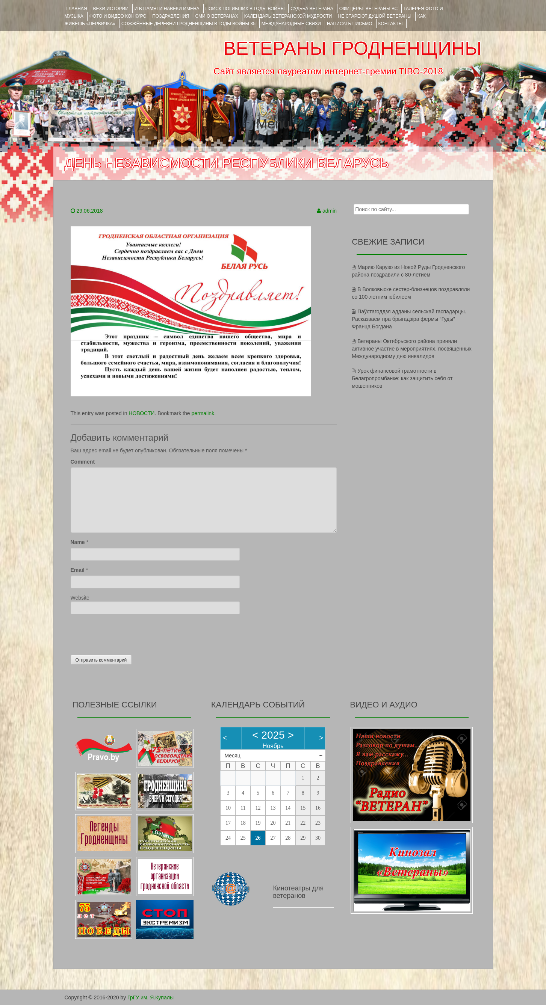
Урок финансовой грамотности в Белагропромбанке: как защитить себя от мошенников (402, 378)
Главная (77, 8)
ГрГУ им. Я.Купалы (150, 997)
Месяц (232, 756)
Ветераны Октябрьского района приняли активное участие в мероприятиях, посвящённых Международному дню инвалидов (412, 348)
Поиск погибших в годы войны (245, 8)
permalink (202, 413)
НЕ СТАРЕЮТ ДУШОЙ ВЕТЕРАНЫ (374, 16)
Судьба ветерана (311, 8)
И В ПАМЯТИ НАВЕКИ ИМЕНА (167, 8)
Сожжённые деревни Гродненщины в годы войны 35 (188, 23)
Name (78, 542)
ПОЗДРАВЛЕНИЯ (170, 16)
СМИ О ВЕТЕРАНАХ (216, 16)
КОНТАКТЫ (390, 23)
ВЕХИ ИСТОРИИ (111, 8)
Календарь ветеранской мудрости (288, 16)
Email (78, 570)
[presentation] (128, 632)
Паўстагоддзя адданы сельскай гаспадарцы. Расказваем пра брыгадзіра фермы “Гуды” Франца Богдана (409, 318)
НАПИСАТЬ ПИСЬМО (349, 23)
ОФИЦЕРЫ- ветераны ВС (368, 8)
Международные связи (291, 23)
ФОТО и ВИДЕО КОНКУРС (117, 16)
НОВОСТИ (141, 413)
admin (329, 211)
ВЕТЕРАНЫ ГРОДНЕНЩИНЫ (352, 48)
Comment (83, 462)
